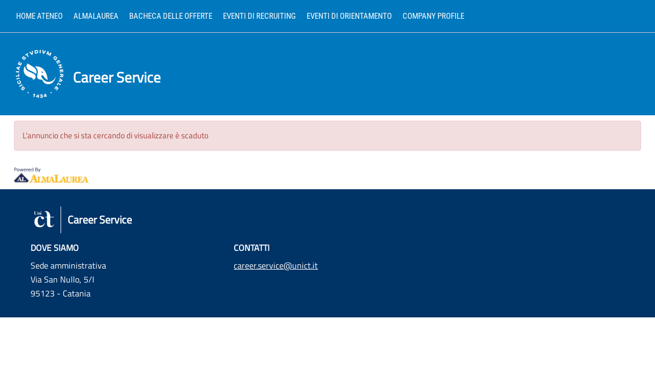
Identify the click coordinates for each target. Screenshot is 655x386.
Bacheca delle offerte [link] (170, 16)
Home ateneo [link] (39, 16)
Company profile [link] (433, 16)
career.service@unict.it (276, 265)
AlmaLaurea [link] (95, 16)
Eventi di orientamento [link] (349, 16)
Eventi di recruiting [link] (259, 16)
